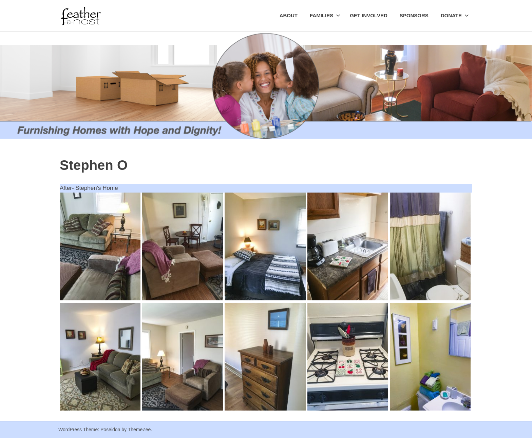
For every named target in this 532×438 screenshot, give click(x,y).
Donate (455, 15)
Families (325, 15)
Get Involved (368, 15)
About (289, 15)
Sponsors (414, 15)
